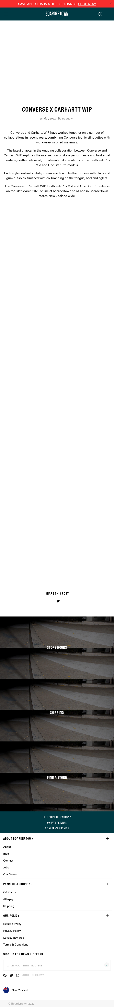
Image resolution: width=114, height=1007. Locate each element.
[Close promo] (110, 3)
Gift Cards (9, 892)
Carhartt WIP (40, 132)
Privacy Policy (12, 930)
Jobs (6, 867)
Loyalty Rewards (13, 937)
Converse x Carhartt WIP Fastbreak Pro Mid (42, 186)
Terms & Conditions (15, 944)
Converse (17, 132)
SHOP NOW (87, 3)
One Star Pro (57, 164)
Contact (8, 860)
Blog (6, 853)
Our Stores (10, 874)
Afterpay (8, 899)
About (7, 847)
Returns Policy (12, 924)
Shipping (8, 906)
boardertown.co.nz (66, 190)
